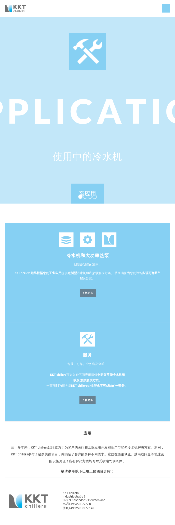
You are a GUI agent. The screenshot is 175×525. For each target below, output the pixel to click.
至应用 (87, 193)
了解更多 (87, 292)
